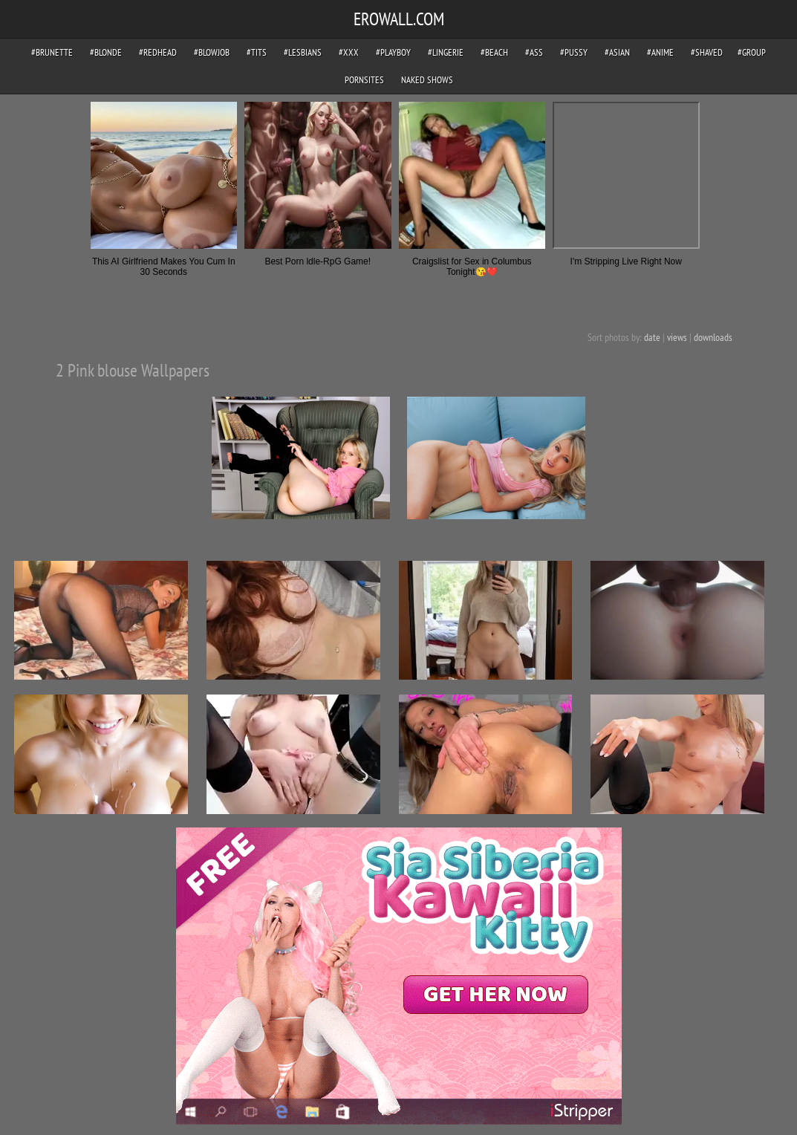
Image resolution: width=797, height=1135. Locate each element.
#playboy (393, 52)
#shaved (707, 52)
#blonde (106, 52)
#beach (494, 52)
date (652, 337)
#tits (257, 52)
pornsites (364, 80)
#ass (534, 52)
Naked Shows (427, 80)
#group (752, 52)
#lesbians (303, 52)
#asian (617, 52)
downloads (713, 337)
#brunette (52, 52)
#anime (660, 52)
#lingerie (445, 52)
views (677, 337)
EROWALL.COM (399, 18)
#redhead (158, 52)
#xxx (349, 52)
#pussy (574, 52)
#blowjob (212, 52)
